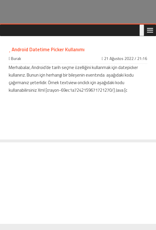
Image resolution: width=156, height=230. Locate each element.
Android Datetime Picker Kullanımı (47, 49)
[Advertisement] (78, 183)
